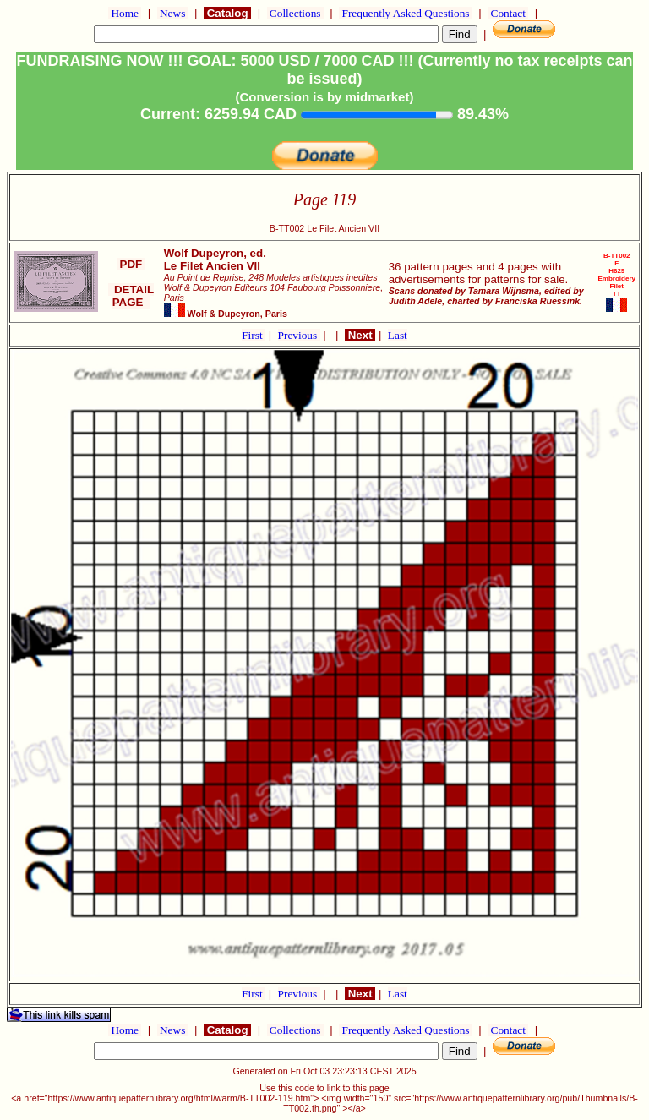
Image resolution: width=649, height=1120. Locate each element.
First (253, 335)
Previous (299, 335)
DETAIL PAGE (131, 296)
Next (360, 335)
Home (124, 13)
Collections (295, 13)
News (172, 13)
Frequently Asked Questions (405, 13)
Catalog (227, 13)
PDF (131, 264)
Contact (508, 13)
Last (397, 335)
